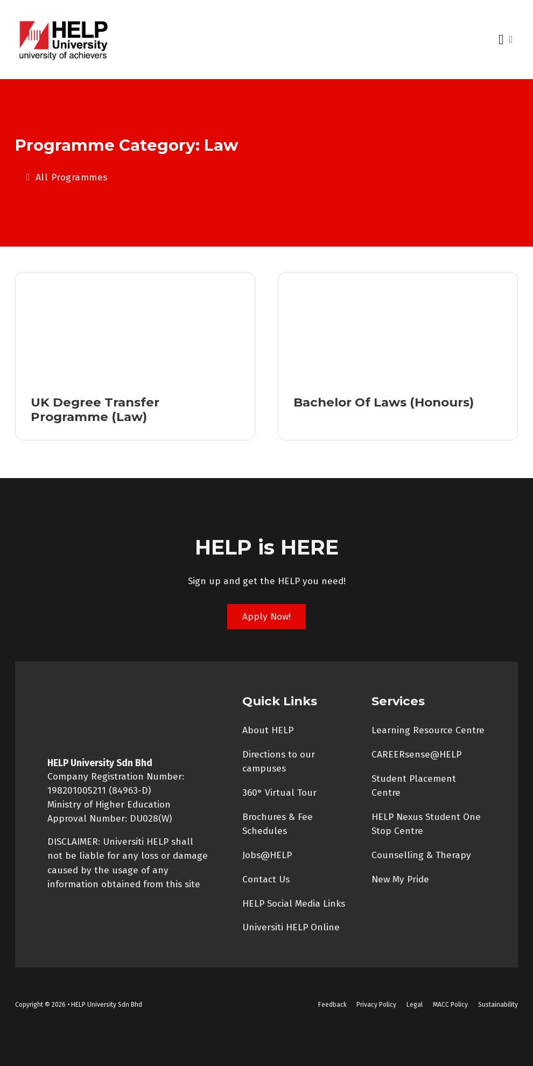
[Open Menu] (501, 40)
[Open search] (510, 40)
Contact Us (266, 879)
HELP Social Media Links (293, 903)
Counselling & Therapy (421, 855)
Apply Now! (266, 616)
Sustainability (498, 1004)
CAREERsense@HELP (416, 754)
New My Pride (400, 879)
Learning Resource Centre (428, 730)
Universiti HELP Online (291, 928)
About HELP (267, 730)
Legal (414, 1004)
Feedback (332, 1004)
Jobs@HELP (267, 855)
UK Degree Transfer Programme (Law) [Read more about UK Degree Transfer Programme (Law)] (95, 409)
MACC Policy (450, 1004)
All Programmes (67, 177)
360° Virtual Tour (279, 792)
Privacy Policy (376, 1004)
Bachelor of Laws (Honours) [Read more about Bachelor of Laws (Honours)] (383, 402)
